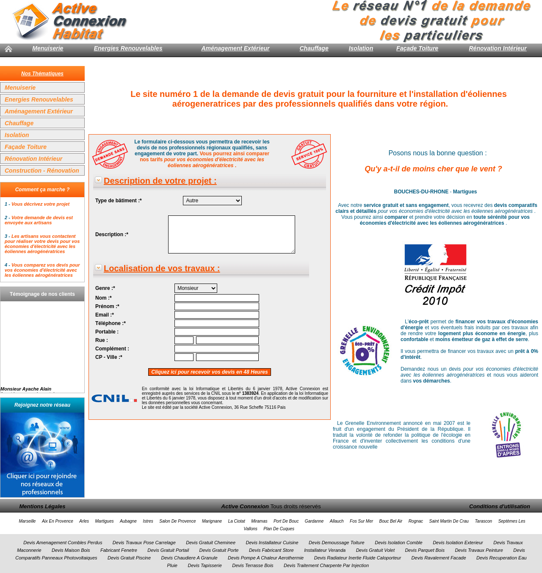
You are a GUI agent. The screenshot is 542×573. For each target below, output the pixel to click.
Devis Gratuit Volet (375, 550)
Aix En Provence (57, 521)
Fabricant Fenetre (118, 550)
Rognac (416, 521)
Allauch (337, 521)
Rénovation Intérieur (497, 48)
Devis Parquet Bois (425, 550)
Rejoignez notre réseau (42, 405)
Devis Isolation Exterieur (458, 542)
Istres (148, 521)
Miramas (259, 521)
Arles (84, 521)
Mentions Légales (42, 506)
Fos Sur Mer (361, 521)
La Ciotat (236, 521)
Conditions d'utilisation (499, 506)
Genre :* (105, 288)
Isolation (361, 48)
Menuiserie (47, 48)
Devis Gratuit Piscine (129, 557)
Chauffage (313, 48)
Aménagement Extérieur (235, 48)
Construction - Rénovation (42, 170)
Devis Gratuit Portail (168, 550)
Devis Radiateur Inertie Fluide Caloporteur (357, 557)
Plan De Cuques (278, 528)
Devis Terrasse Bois (252, 565)
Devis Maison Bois (71, 550)
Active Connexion (245, 506)
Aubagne (128, 521)
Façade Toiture (417, 48)
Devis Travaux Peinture (479, 550)
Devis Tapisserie (204, 565)
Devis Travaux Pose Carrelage (144, 542)
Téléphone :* (110, 323)
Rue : (101, 340)
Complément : (112, 349)
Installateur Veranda (325, 550)
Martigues (104, 521)
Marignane (212, 521)
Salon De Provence (177, 521)
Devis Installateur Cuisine (272, 542)
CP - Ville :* (108, 357)
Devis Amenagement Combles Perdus (62, 542)
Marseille (27, 521)
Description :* (111, 234)
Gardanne (314, 521)
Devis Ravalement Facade (439, 557)
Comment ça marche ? (42, 190)
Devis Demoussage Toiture (337, 542)
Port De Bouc (286, 521)
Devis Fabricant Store (271, 550)
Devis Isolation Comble (399, 542)
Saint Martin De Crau (449, 521)
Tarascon (483, 521)
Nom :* (103, 298)
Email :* (104, 315)
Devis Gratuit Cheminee (210, 542)
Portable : (107, 332)
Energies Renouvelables (128, 48)
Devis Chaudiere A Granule (189, 557)
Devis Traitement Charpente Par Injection (326, 565)
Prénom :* (107, 306)
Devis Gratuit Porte (219, 550)
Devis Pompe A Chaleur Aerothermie (266, 557)
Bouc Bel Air (391, 521)
